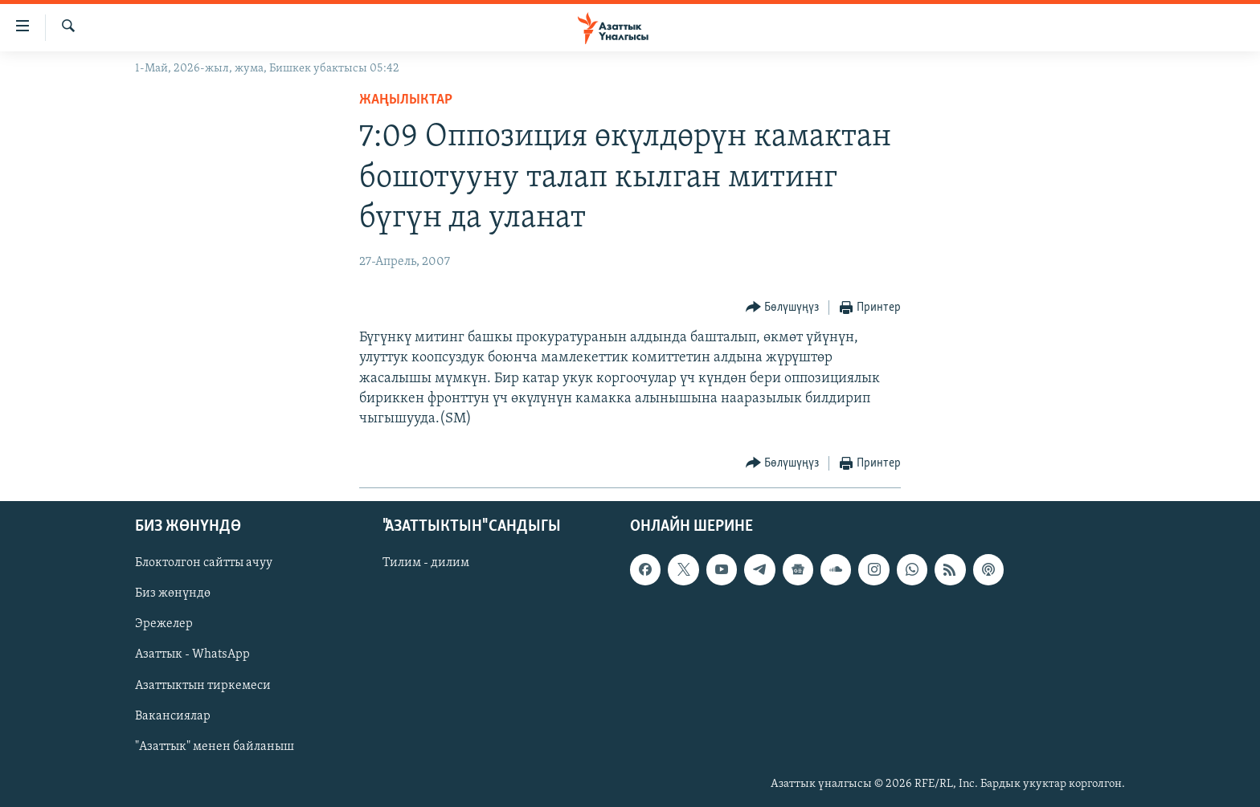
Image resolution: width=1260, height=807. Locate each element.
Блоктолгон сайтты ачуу (203, 563)
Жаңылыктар (405, 100)
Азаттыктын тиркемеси (203, 685)
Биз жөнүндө (173, 594)
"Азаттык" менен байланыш (214, 746)
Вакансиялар (173, 716)
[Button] (783, 308)
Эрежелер (164, 624)
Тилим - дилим (425, 563)
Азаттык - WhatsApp (192, 655)
